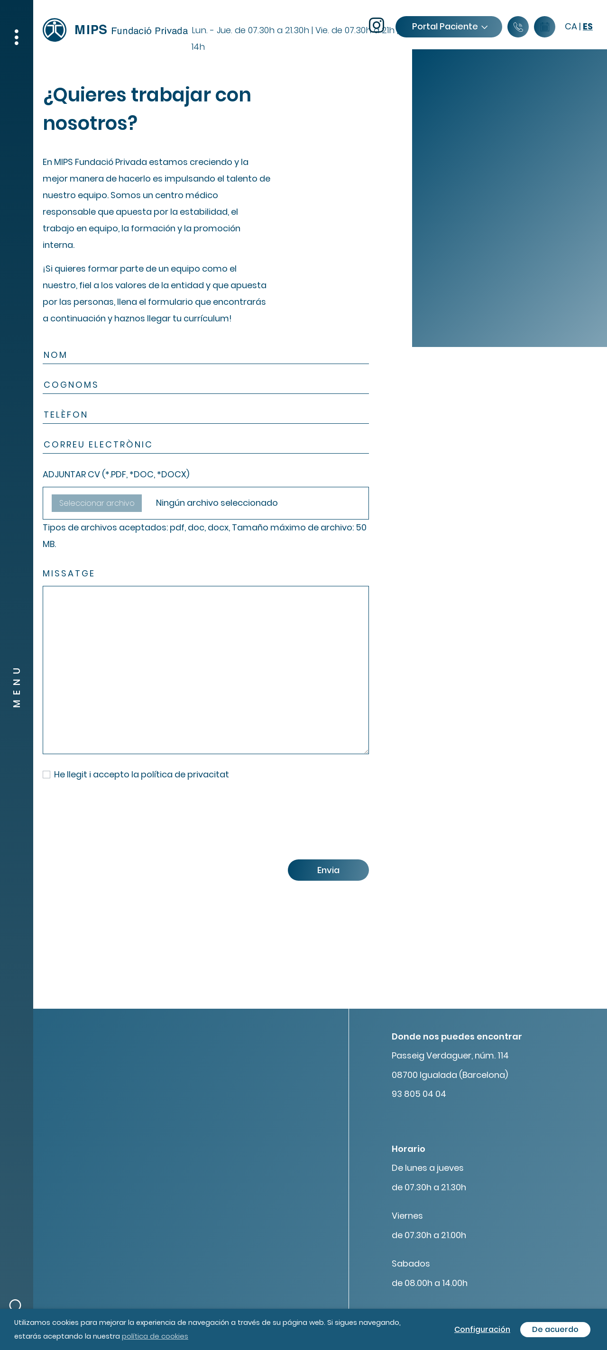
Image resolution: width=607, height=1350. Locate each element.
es (588, 26)
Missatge (69, 573)
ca (571, 26)
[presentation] (115, 823)
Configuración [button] (482, 1329)
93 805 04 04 (419, 1094)
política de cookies (155, 1336)
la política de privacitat (180, 774)
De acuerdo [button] (555, 1329)
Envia (328, 870)
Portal (449, 26)
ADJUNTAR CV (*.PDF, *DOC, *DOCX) (116, 474)
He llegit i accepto (141, 774)
